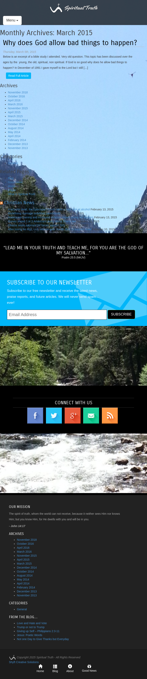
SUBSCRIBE (121, 314)
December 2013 (18, 144)
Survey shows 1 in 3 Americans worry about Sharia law (42, 221)
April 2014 (14, 136)
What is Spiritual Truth (21, 194)
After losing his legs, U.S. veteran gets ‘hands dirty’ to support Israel (50, 229)
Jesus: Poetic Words (29, 635)
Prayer (12, 190)
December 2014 (18, 120)
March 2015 (15, 116)
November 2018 (18, 92)
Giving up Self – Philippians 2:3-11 (38, 631)
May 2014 (14, 132)
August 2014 (16, 128)
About (70, 668)
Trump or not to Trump (31, 627)
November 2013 (18, 148)
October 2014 (16, 124)
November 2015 (18, 108)
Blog (11, 178)
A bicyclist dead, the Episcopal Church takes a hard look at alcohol (49, 209)
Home (11, 186)
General (13, 163)
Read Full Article (18, 75)
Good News (15, 182)
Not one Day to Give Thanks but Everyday (43, 639)
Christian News (19, 202)
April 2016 (14, 100)
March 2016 (15, 104)
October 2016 (16, 96)
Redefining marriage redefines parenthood (34, 213)
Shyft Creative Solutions (24, 662)
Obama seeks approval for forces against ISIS (36, 225)
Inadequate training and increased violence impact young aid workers (50, 217)
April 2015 (14, 112)
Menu (12, 20)
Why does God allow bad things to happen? (70, 43)
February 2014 (17, 140)
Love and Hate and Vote (32, 623)
